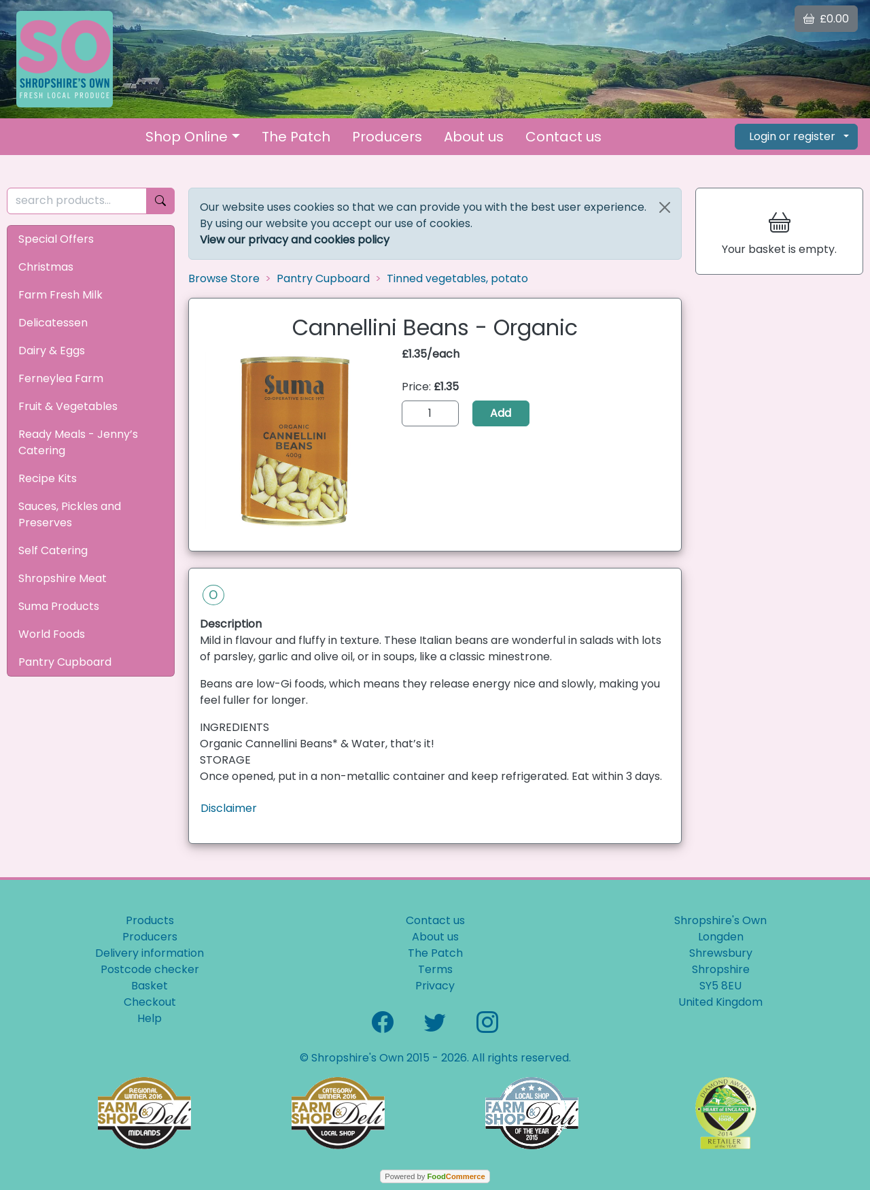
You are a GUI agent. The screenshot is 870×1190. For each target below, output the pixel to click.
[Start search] (160, 201)
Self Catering (53, 550)
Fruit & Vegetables (68, 406)
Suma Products (58, 606)
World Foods (51, 634)
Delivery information (149, 953)
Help (149, 1018)
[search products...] (77, 201)
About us (474, 136)
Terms (435, 969)
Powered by (435, 1176)
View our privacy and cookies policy (294, 240)
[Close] (664, 207)
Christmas (45, 267)
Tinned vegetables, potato (457, 278)
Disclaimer (229, 808)
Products (150, 920)
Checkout (150, 1002)
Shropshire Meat (62, 578)
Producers (387, 136)
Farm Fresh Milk (60, 295)
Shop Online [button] (186, 136)
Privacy (435, 985)
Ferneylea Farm (60, 378)
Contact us (563, 136)
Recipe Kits (47, 478)
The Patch (296, 136)
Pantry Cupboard (64, 662)
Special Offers (56, 239)
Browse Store (224, 278)
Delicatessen (53, 322)
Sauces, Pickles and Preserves (69, 514)
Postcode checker (150, 969)
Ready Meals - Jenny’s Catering (78, 442)
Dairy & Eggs (51, 350)
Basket (149, 985)
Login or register (792, 136)
